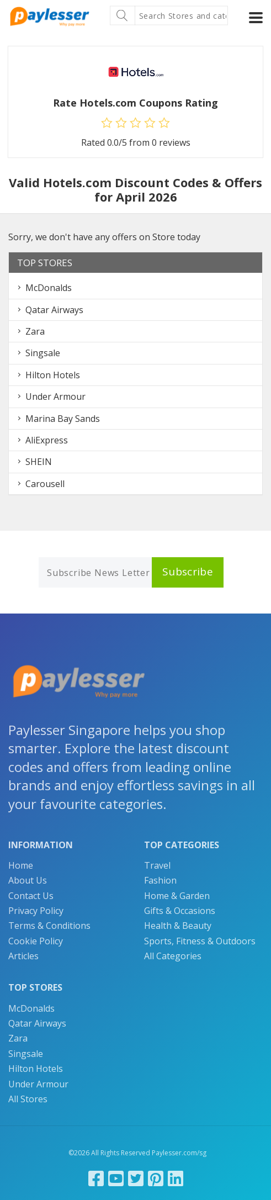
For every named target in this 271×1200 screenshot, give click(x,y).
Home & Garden (177, 896)
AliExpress (46, 440)
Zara (35, 331)
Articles (23, 956)
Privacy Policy (35, 911)
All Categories (172, 956)
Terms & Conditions (49, 925)
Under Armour (55, 396)
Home (20, 865)
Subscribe (187, 571)
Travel (157, 865)
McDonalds (48, 288)
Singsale (42, 353)
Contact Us (31, 896)
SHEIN (38, 462)
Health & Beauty (177, 925)
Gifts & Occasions (179, 911)
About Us (27, 880)
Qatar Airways (54, 310)
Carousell (45, 484)
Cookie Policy (35, 941)
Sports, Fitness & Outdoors (200, 941)
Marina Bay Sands (62, 419)
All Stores (27, 1099)
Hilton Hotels (52, 375)
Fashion (160, 880)
